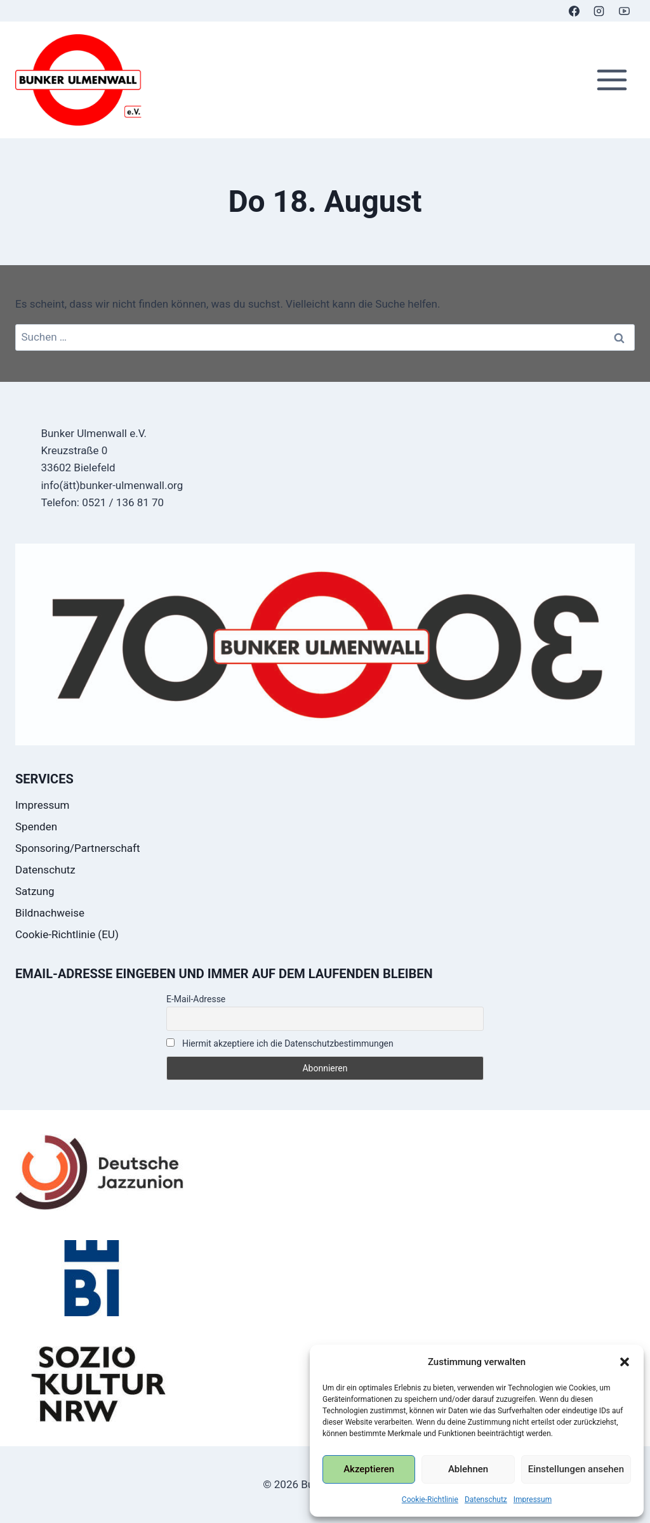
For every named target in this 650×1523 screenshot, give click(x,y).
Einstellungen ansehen (576, 1469)
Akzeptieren (368, 1469)
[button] (624, 1362)
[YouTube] (624, 11)
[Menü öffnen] (611, 80)
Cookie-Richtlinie (430, 1499)
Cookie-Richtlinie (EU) (67, 934)
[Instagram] (599, 11)
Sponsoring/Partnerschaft (77, 848)
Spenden (36, 826)
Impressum (533, 1499)
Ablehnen (468, 1469)
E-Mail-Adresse (195, 999)
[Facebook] (574, 11)
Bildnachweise (49, 912)
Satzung (35, 891)
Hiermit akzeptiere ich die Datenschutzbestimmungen (280, 1043)
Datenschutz (486, 1499)
